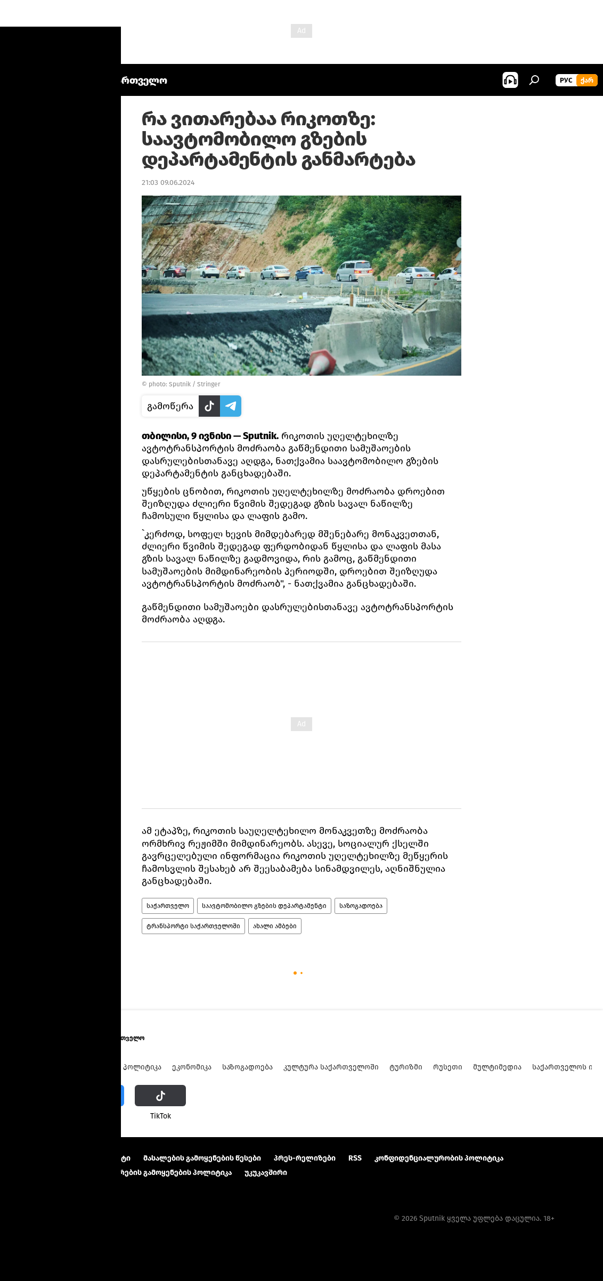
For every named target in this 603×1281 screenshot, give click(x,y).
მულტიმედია (497, 1067)
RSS (355, 1158)
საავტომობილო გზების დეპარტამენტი (264, 906)
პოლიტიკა (142, 1067)
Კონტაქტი (112, 1158)
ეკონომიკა (191, 1067)
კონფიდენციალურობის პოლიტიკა (438, 1158)
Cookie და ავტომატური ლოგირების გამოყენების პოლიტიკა (121, 1172)
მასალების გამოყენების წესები (202, 1158)
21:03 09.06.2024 (168, 182)
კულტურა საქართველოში (331, 1067)
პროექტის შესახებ (45, 1158)
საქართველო (167, 906)
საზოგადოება (360, 906)
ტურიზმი (405, 1067)
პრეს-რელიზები (305, 1158)
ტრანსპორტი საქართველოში (193, 926)
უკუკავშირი (266, 1172)
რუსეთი (447, 1067)
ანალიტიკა (92, 1067)
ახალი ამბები (275, 926)
